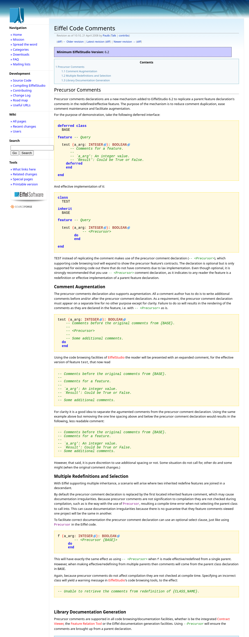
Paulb (106, 35)
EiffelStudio (116, 356)
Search (14, 140)
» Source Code (21, 80)
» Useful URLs (21, 105)
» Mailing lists (20, 64)
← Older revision (73, 41)
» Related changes (24, 174)
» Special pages (22, 179)
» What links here (23, 169)
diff (59, 41)
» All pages (18, 121)
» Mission (17, 39)
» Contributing (21, 90)
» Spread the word (24, 44)
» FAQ (15, 59)
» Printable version (24, 184)
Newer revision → (125, 41)
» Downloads (20, 54)
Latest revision (95, 41)
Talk (113, 35)
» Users (16, 131)
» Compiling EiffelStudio (28, 85)
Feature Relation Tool (86, 619)
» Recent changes (23, 126)
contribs (124, 35)
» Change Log (21, 95)
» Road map (19, 100)
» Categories (20, 49)
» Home (16, 34)
